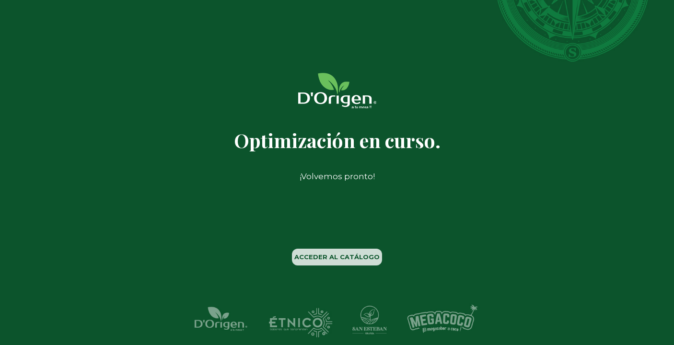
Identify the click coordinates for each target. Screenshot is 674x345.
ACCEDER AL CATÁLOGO (337, 257)
